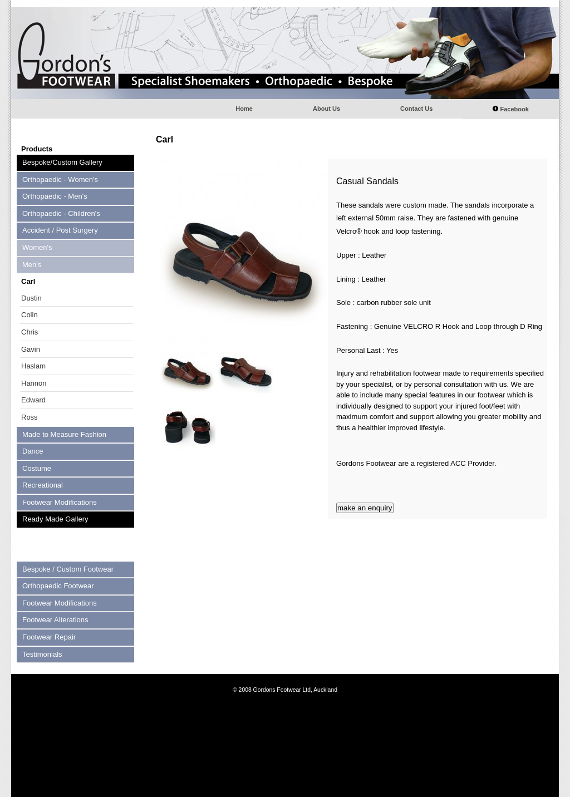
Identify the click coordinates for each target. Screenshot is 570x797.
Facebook (511, 109)
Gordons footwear (285, 53)
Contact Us (416, 108)
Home (244, 108)
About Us (326, 108)
